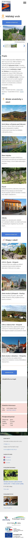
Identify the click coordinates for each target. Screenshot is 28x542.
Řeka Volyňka (6, 155)
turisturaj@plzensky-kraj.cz (10, 449)
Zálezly (4, 218)
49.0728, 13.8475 (11, 410)
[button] (24, 3)
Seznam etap (9, 372)
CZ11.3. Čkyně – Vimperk (10, 262)
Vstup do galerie (8, 508)
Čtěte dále (6, 489)
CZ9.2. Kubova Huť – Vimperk (12, 325)
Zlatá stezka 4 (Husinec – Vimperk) (14, 356)
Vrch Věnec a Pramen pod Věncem (14, 124)
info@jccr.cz (7, 444)
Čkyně (4, 187)
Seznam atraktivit (12, 22)
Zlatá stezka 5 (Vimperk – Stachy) (13, 293)
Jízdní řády (20, 89)
